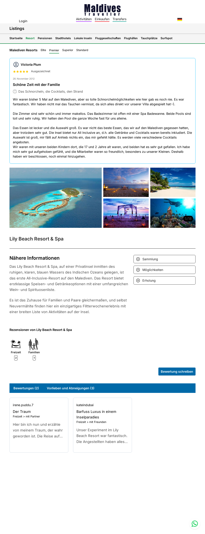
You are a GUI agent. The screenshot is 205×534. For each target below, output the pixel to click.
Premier (54, 50)
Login (23, 21)
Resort (30, 38)
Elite (43, 50)
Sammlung (150, 259)
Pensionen (45, 38)
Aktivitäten (84, 19)
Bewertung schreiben (177, 371)
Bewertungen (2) (26, 388)
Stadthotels (63, 38)
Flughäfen (131, 38)
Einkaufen (102, 19)
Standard (82, 50)
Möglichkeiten (152, 270)
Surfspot (166, 38)
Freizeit (17, 416)
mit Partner (33, 416)
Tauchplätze (149, 38)
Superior (67, 50)
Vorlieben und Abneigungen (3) (70, 388)
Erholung (149, 280)
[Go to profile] (39, 405)
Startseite (16, 38)
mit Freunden (97, 422)
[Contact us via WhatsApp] (195, 524)
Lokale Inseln (83, 38)
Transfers (119, 19)
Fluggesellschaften (108, 38)
